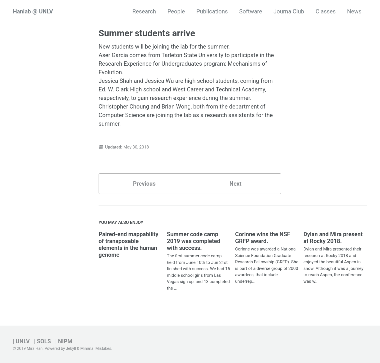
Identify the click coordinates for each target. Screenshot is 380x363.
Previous (144, 183)
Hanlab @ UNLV (33, 11)
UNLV (23, 341)
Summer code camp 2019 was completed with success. (193, 241)
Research (144, 11)
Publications (212, 11)
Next (235, 183)
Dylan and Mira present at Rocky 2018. (333, 237)
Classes (325, 11)
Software (250, 11)
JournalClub (288, 11)
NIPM (65, 341)
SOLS (44, 341)
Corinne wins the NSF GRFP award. (262, 237)
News (354, 11)
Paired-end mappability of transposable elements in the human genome (128, 244)
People (176, 11)
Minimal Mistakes (95, 348)
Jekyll (71, 348)
